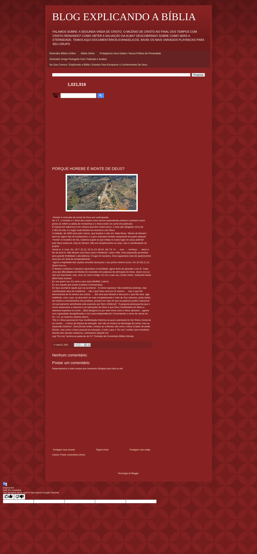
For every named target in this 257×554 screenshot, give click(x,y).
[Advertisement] (101, 137)
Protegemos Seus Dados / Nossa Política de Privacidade (130, 53)
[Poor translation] (19, 497)
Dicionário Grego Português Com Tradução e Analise (78, 59)
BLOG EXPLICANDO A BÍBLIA (124, 16)
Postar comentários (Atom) (72, 455)
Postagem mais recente (64, 450)
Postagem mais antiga (140, 450)
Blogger (134, 473)
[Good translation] (8, 497)
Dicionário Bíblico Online (62, 53)
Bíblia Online (88, 53)
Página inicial (102, 450)
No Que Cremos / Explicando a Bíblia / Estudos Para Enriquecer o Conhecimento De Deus (98, 64)
